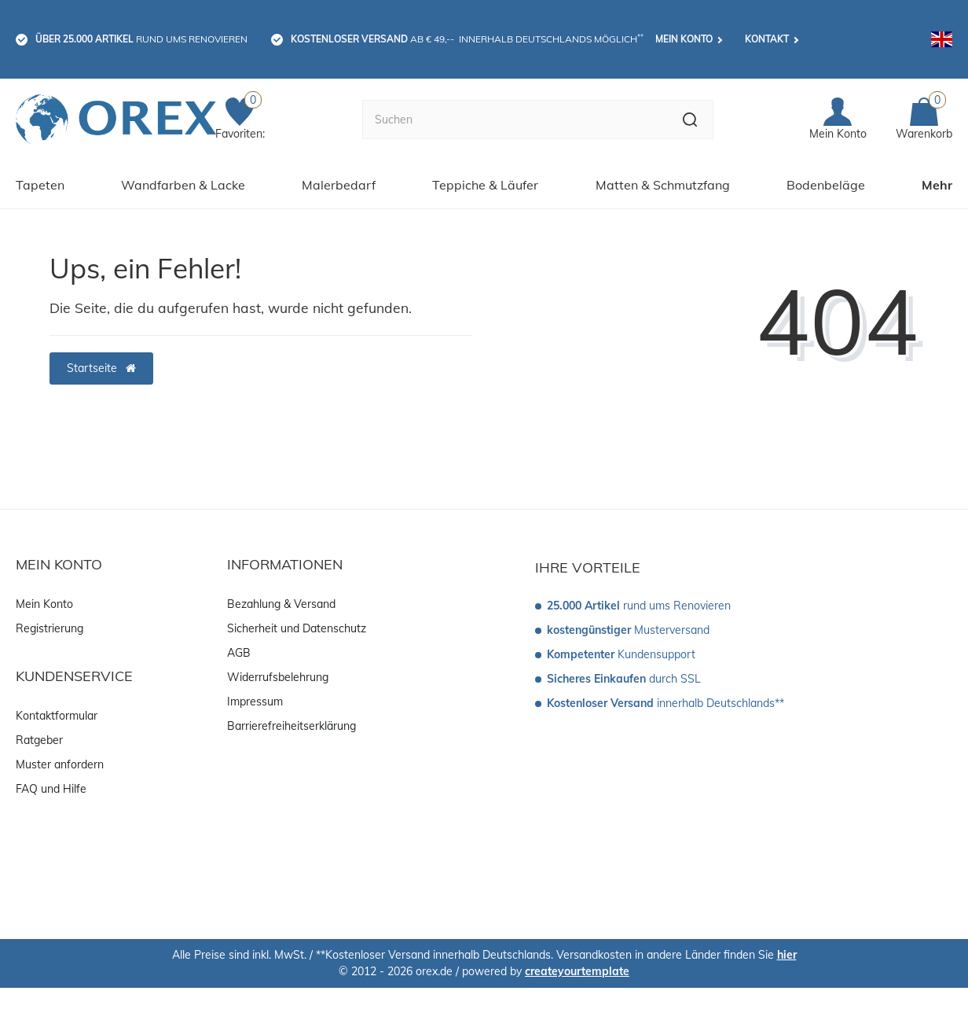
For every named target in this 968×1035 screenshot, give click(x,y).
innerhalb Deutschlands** (665, 703)
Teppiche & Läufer (485, 185)
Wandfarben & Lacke (183, 185)
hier (787, 955)
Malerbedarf (339, 185)
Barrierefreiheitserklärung (291, 726)
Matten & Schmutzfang (663, 185)
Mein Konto (684, 39)
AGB (239, 653)
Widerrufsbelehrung (277, 677)
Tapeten (40, 185)
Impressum (255, 701)
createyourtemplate (577, 971)
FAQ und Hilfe (51, 789)
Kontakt (767, 39)
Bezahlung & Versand (281, 604)
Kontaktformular (56, 716)
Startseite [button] (101, 368)
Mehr (937, 185)
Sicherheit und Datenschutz (296, 628)
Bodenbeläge (825, 185)
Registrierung (49, 628)
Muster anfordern (60, 764)
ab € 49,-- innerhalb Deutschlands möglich (467, 38)
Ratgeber (39, 740)
